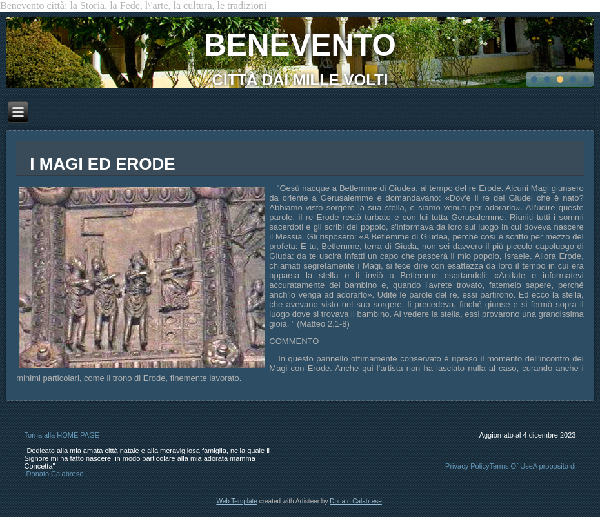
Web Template (236, 501)
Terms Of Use (511, 466)
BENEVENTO (300, 45)
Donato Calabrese (55, 474)
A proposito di (554, 466)
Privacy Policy (467, 466)
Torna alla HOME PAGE (62, 435)
